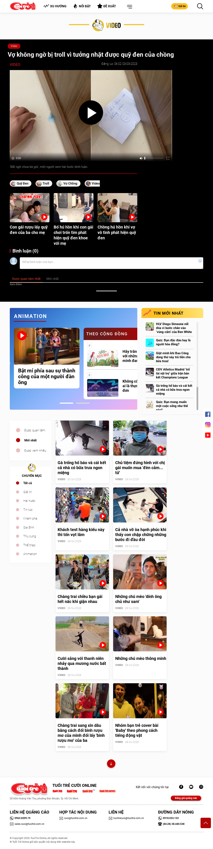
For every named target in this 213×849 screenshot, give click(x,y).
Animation (30, 554)
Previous (9, 363)
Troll (46, 183)
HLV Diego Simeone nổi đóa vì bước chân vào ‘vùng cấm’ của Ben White (174, 328)
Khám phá (30, 518)
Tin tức (28, 510)
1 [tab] (66, 403)
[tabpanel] (47, 358)
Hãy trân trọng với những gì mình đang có (135, 356)
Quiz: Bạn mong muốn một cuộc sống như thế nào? (172, 406)
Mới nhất (30, 440)
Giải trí (27, 492)
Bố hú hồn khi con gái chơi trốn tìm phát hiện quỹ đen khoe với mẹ (73, 235)
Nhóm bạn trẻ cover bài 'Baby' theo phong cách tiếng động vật (136, 730)
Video (14, 46)
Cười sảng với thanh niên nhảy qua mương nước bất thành (82, 663)
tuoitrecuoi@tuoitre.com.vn (126, 818)
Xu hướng (54, 6)
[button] (128, 7)
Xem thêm (16, 284)
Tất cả (27, 483)
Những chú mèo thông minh (140, 658)
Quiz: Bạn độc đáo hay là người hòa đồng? (173, 342)
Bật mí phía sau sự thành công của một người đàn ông (46, 376)
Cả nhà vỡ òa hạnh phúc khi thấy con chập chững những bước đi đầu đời (140, 534)
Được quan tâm (34, 430)
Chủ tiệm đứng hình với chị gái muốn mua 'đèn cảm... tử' (140, 467)
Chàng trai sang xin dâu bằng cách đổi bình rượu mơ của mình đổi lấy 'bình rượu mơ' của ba (81, 733)
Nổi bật (82, 6)
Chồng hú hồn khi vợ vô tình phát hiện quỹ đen (117, 232)
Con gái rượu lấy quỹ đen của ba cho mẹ (29, 230)
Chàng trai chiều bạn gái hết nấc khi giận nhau (80, 599)
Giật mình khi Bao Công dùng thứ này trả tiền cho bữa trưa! (173, 357)
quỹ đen (22, 183)
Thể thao (29, 545)
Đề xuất (106, 6)
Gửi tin (179, 6)
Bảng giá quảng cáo (186, 798)
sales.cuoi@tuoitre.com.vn (27, 824)
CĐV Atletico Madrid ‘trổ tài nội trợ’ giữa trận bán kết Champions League (173, 373)
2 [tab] (83, 403)
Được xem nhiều (35, 450)
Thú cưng (29, 536)
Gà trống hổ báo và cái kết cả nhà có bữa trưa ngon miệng (174, 390)
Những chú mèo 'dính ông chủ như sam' (138, 599)
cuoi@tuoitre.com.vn (73, 818)
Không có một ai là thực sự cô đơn (135, 386)
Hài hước (29, 501)
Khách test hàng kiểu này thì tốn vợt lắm (81, 532)
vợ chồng (70, 183)
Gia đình (28, 527)
